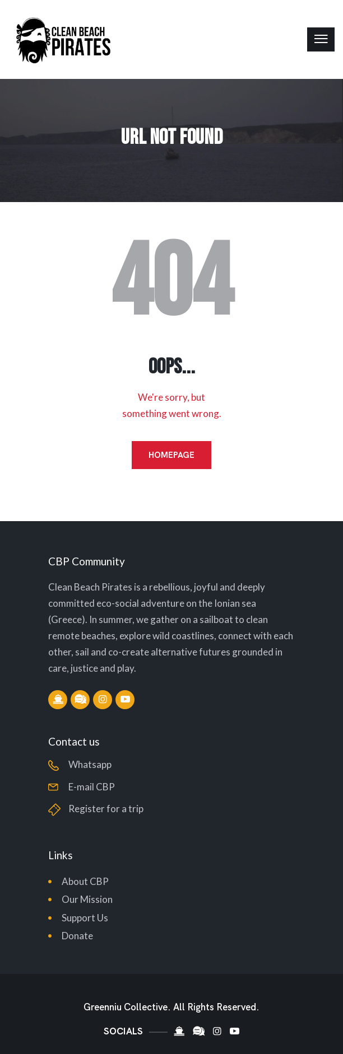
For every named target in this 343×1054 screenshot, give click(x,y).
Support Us (85, 918)
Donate (77, 935)
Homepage (171, 455)
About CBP (85, 881)
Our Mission (87, 899)
